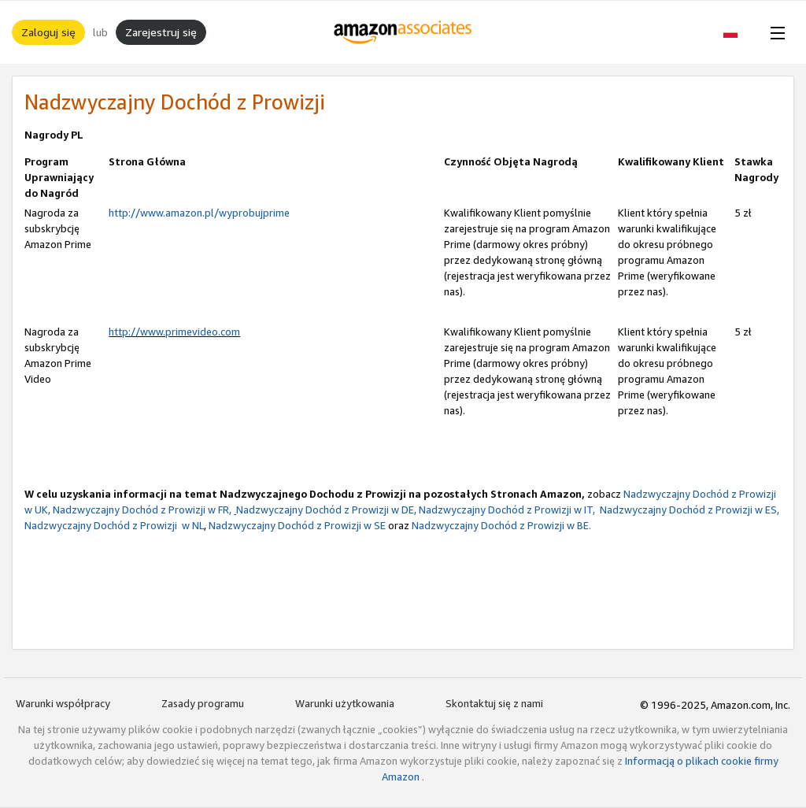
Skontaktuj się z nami (494, 703)
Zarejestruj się (161, 32)
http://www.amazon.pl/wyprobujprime (199, 212)
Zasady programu (202, 703)
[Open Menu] (774, 32)
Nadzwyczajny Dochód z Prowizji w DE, (325, 509)
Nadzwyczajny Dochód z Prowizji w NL (114, 525)
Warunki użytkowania (344, 703)
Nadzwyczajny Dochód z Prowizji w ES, (688, 509)
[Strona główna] (403, 32)
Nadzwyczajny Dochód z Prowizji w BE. (501, 525)
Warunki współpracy (63, 703)
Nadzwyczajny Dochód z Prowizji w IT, (507, 509)
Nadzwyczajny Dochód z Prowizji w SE (297, 525)
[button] (739, 32)
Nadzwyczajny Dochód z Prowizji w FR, (142, 509)
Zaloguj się (48, 32)
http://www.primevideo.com (174, 331)
